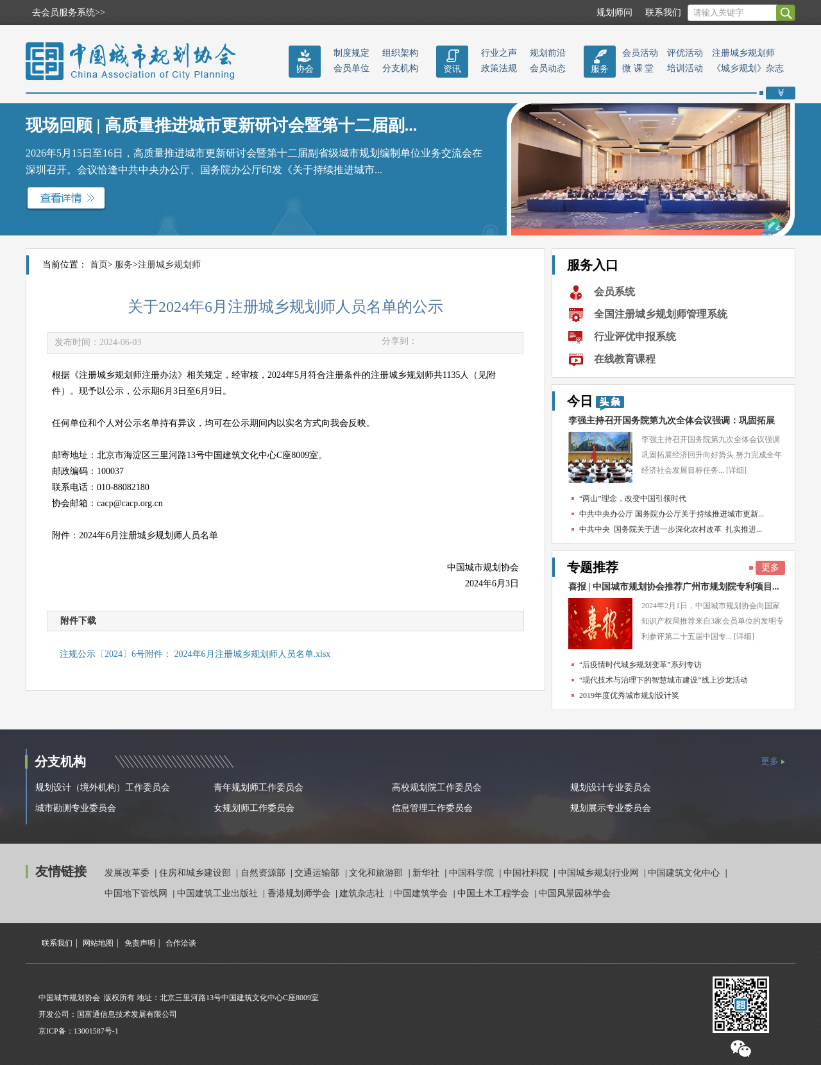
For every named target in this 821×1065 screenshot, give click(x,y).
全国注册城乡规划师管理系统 (660, 314)
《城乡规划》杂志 (748, 68)
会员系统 (614, 291)
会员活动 (640, 53)
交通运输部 (318, 873)
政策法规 (499, 68)
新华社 (427, 873)
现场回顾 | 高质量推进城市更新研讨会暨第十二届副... (221, 125)
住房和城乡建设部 (196, 873)
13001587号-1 (96, 1031)
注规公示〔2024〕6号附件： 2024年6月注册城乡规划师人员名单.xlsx (195, 654)
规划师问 (614, 12)
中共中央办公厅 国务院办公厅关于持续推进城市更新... (671, 513)
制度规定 (351, 53)
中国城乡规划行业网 (599, 873)
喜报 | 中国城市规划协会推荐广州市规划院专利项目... (673, 587)
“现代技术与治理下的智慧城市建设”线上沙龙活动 (663, 680)
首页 (99, 264)
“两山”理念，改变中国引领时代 (632, 498)
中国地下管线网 (137, 893)
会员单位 (351, 68)
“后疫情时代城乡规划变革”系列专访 (640, 664)
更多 (770, 567)
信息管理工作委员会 (432, 808)
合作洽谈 (180, 943)
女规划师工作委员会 (254, 808)
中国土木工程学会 (494, 893)
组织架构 (400, 53)
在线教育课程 (625, 359)
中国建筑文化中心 (685, 873)
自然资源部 (264, 873)
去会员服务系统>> (68, 12)
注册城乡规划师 (743, 53)
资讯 (452, 69)
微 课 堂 (638, 68)
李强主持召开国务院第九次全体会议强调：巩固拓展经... (671, 424)
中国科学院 (472, 873)
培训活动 (685, 68)
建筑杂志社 (363, 893)
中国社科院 (527, 873)
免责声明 (139, 943)
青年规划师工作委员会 (258, 787)
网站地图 (98, 943)
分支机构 (400, 68)
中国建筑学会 (422, 893)
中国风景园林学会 (575, 893)
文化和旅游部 (377, 873)
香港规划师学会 (300, 893)
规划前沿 (548, 53)
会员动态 (548, 68)
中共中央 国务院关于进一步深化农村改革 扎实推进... (670, 529)
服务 (600, 69)
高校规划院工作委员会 (437, 787)
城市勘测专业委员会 (75, 808)
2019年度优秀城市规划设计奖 (629, 695)
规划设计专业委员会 (610, 787)
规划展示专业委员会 (610, 808)
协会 (305, 69)
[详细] (736, 470)
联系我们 (663, 12)
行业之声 (499, 53)
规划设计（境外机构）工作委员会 (102, 787)
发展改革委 (128, 873)
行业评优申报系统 (635, 336)
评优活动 (685, 53)
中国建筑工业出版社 (218, 893)
